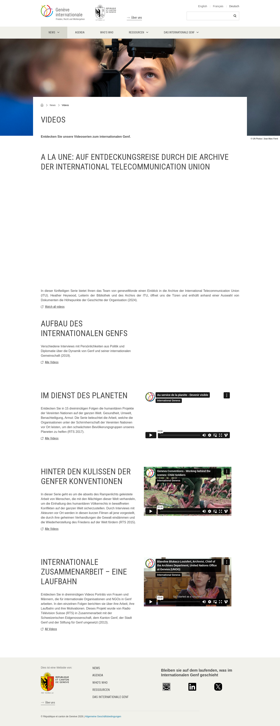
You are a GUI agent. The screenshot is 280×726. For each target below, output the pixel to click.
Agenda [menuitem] (80, 32)
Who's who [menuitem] (106, 32)
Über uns (136, 17)
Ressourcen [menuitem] (136, 32)
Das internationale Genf (110, 697)
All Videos (51, 629)
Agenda (97, 675)
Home (42, 105)
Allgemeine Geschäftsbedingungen (103, 716)
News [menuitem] (52, 32)
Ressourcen (101, 690)
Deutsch (234, 6)
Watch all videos (55, 307)
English (202, 6)
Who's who (100, 682)
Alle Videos (52, 362)
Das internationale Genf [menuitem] (179, 32)
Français (218, 6)
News (53, 105)
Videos (65, 105)
